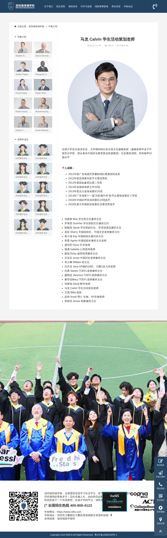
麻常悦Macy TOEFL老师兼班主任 (84, 279)
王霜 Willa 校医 (73, 292)
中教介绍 (52, 26)
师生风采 (116, 6)
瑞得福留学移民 (66, 518)
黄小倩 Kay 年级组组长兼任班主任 (84, 236)
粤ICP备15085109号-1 (105, 535)
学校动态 (128, 6)
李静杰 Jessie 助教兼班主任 (80, 301)
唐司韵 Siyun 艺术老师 (77, 245)
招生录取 (60, 6)
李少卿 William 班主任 (77, 262)
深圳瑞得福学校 (36, 26)
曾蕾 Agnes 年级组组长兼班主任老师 (85, 240)
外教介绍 (20, 37)
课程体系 (72, 6)
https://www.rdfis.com (69, 511)
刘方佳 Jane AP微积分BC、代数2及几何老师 (90, 266)
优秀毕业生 (21, 139)
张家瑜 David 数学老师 (77, 283)
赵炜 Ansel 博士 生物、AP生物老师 (85, 296)
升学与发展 (86, 6)
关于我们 (48, 6)
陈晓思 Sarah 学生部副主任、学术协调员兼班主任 (93, 227)
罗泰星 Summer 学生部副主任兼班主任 (87, 223)
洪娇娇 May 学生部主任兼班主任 (83, 219)
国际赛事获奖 (101, 6)
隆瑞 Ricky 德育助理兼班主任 (81, 253)
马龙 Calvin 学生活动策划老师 (82, 288)
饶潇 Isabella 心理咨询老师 (80, 249)
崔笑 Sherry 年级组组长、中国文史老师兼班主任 (92, 232)
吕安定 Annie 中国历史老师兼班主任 (85, 258)
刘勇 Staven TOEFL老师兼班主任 (84, 270)
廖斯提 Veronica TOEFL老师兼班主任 (86, 275)
